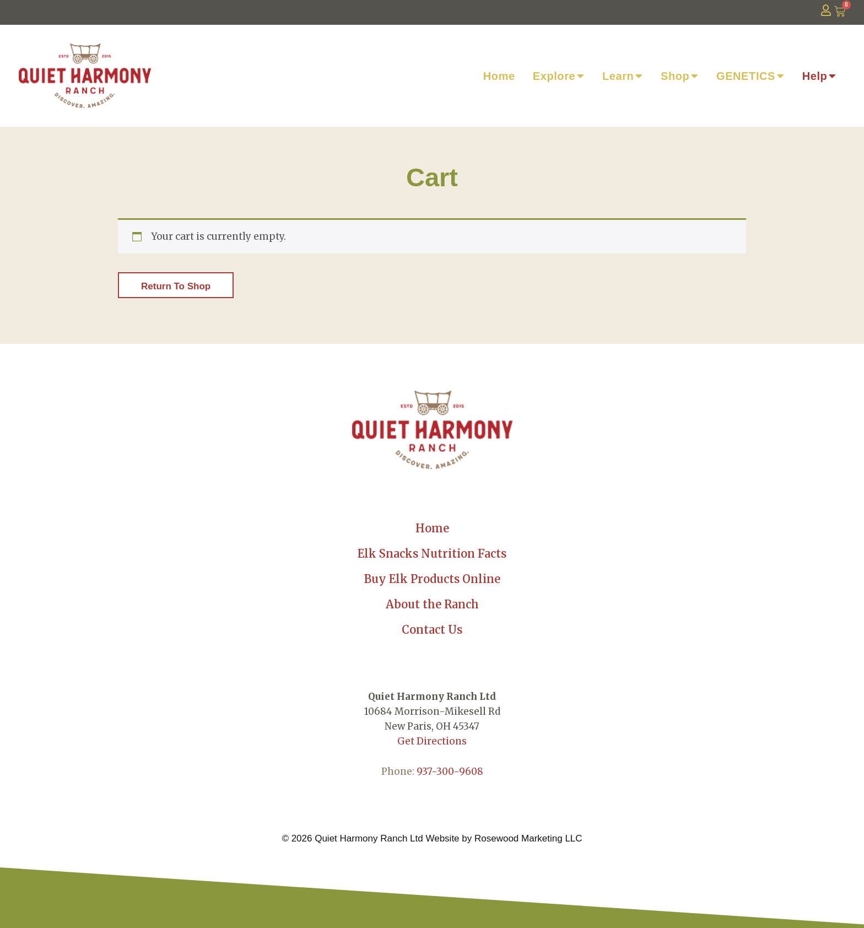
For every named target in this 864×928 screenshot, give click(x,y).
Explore (559, 76)
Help (819, 76)
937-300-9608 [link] (450, 771)
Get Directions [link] (432, 741)
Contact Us (432, 629)
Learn (622, 76)
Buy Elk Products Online (432, 579)
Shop (680, 76)
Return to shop (175, 286)
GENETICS (750, 76)
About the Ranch (432, 604)
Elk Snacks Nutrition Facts (432, 553)
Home (499, 76)
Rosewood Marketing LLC (528, 838)
